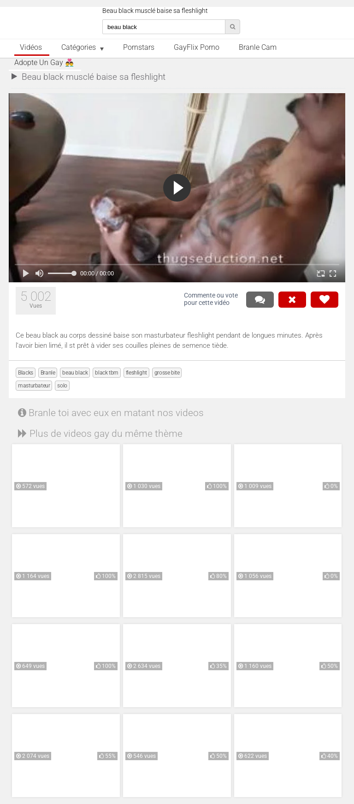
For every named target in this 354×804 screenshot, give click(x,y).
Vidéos (31, 47)
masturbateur (34, 385)
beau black (75, 372)
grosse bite (167, 372)
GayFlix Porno (196, 47)
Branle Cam (258, 47)
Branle (48, 372)
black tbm (106, 372)
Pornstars (138, 47)
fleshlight (136, 372)
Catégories (78, 47)
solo (62, 385)
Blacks (25, 372)
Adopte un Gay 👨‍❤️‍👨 (44, 63)
